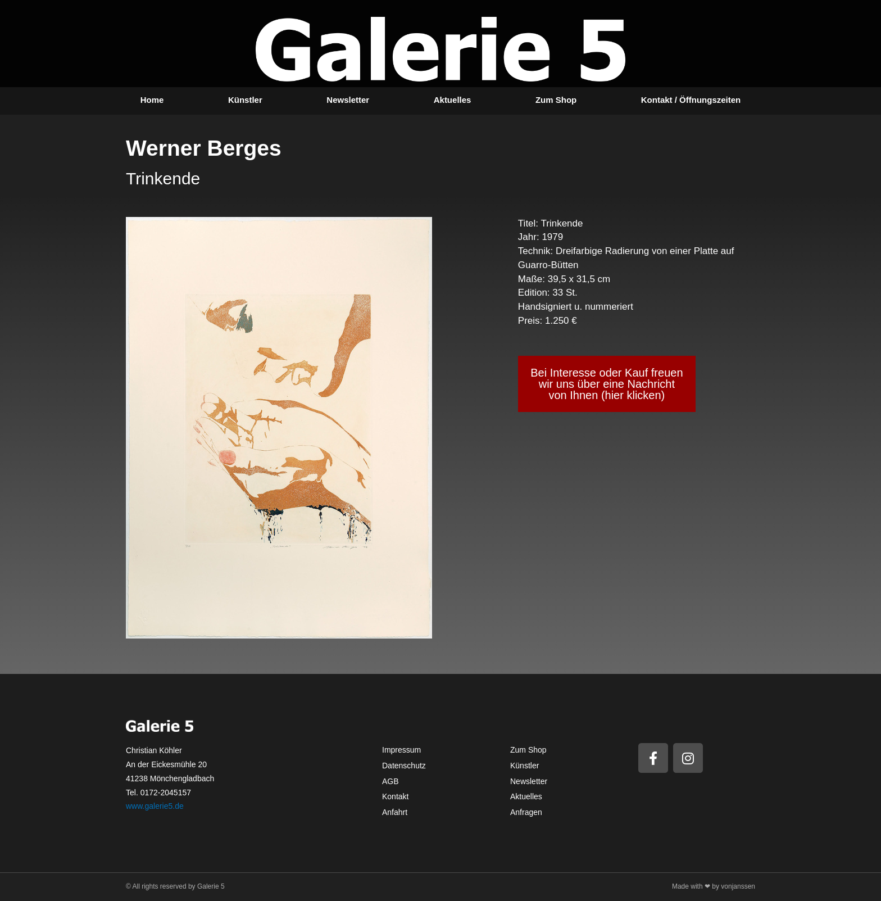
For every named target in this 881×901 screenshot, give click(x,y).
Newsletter (347, 100)
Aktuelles (452, 100)
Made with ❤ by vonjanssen (713, 886)
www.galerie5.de (155, 806)
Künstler (245, 100)
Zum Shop (555, 100)
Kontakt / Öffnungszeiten (691, 100)
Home (152, 100)
